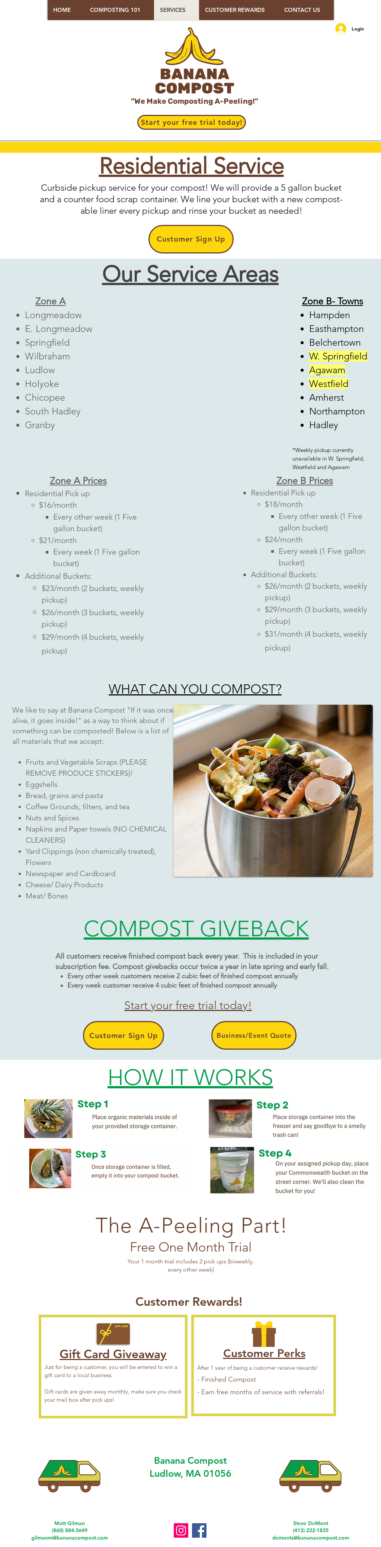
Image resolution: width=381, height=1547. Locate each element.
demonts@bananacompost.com (310, 1537)
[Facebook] (199, 1530)
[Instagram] (181, 1530)
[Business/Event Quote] (254, 1035)
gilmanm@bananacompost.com (69, 1537)
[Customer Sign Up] (191, 239)
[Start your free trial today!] (191, 122)
